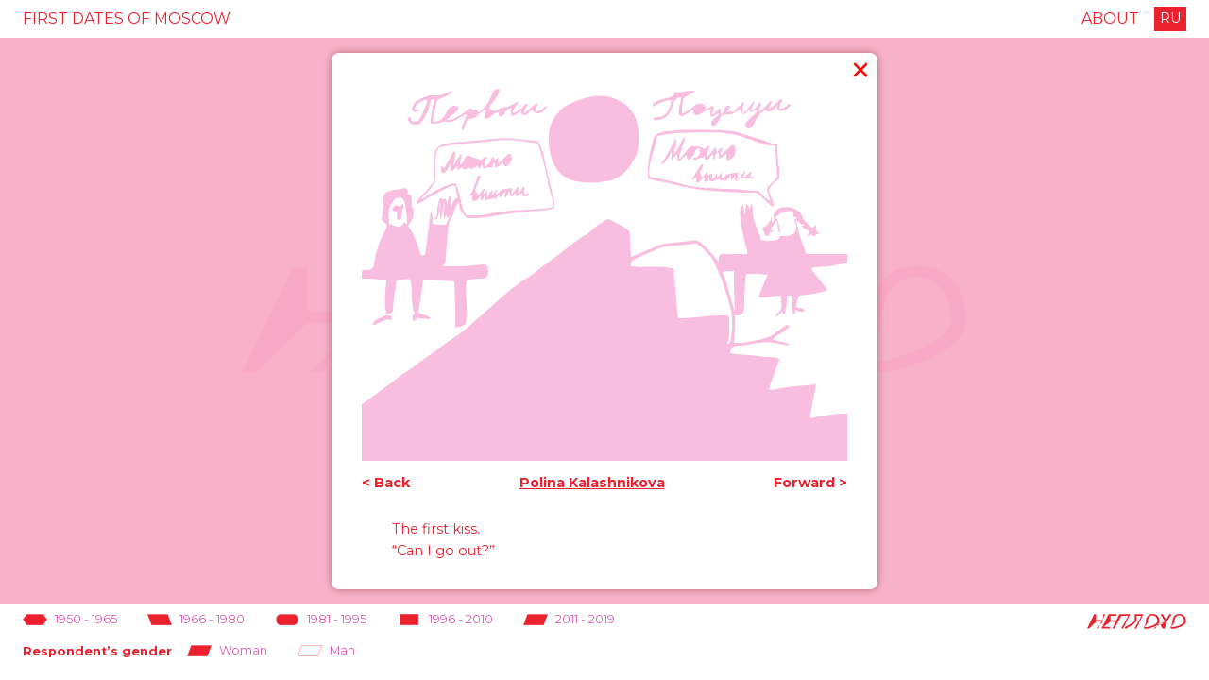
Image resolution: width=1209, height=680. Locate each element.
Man (326, 651)
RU (1170, 17)
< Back (386, 483)
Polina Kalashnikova (592, 483)
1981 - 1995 (320, 620)
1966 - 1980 (196, 620)
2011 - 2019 (569, 620)
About (1110, 18)
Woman (227, 651)
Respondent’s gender (97, 651)
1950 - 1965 (70, 620)
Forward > (810, 483)
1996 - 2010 (445, 620)
